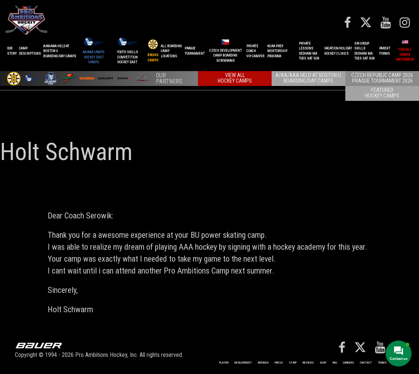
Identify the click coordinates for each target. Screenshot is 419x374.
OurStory (12, 51)
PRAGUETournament (195, 51)
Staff (293, 362)
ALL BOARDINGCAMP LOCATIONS (171, 51)
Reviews (308, 362)
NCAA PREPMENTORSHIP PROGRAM (277, 51)
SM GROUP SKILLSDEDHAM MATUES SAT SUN (364, 51)
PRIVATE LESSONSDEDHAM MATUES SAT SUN (309, 51)
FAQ (335, 362)
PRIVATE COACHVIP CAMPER (255, 51)
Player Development (235, 362)
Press (279, 362)
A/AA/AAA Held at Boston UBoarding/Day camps (59, 51)
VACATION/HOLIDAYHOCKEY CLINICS (338, 51)
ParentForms (384, 51)
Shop (323, 362)
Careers (348, 362)
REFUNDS (263, 362)
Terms (382, 362)
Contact (366, 362)
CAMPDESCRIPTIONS (30, 51)
